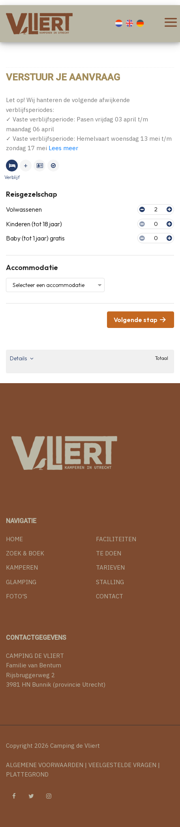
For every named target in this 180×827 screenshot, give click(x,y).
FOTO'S (16, 596)
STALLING (110, 582)
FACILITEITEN (116, 539)
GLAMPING (21, 582)
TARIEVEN (110, 567)
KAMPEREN (22, 567)
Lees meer (63, 148)
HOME (14, 539)
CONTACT (109, 596)
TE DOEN (108, 553)
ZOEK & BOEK (25, 553)
